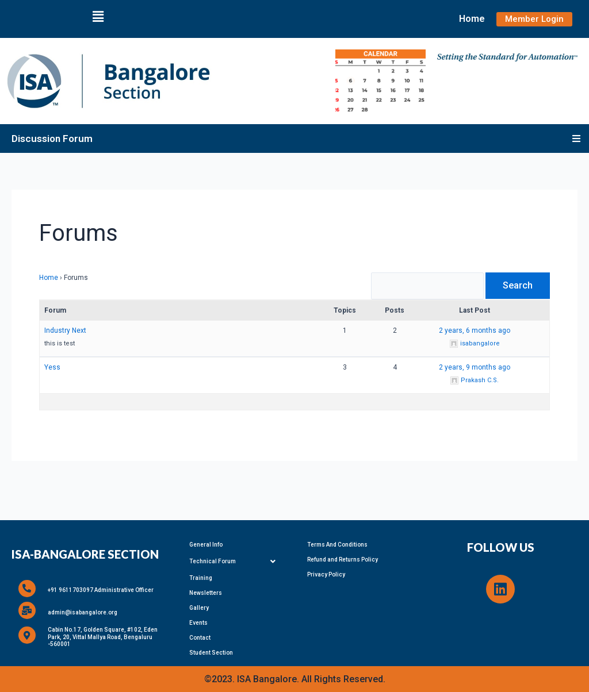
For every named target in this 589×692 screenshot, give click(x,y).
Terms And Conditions (337, 544)
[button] (98, 17)
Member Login (534, 19)
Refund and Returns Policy (342, 559)
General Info (206, 544)
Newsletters (205, 592)
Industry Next (65, 333)
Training (200, 577)
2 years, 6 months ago (474, 333)
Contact (200, 637)
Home (472, 18)
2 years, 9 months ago (474, 370)
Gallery (199, 607)
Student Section (211, 652)
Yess (52, 370)
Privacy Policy (326, 574)
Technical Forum (235, 561)
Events (198, 622)
